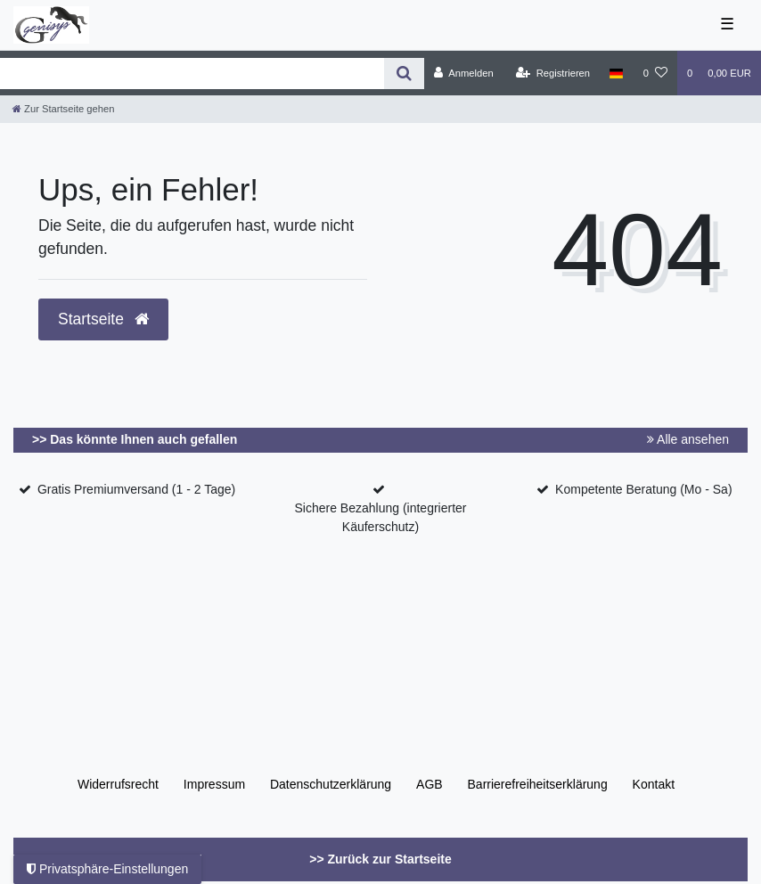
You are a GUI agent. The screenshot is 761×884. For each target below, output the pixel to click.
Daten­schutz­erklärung (330, 784)
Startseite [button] (103, 319)
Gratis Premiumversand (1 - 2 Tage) (136, 489)
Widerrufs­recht (118, 784)
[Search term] (192, 73)
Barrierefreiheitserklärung (538, 784)
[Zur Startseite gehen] (63, 108)
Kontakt (654, 784)
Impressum (214, 784)
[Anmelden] (463, 73)
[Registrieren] (553, 73)
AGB (429, 784)
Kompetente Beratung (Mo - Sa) (643, 489)
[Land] (616, 73)
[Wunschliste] (655, 73)
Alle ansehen (688, 439)
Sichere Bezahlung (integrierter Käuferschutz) (380, 517)
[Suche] (404, 73)
